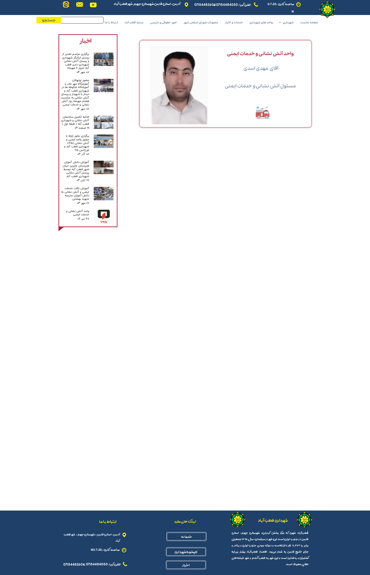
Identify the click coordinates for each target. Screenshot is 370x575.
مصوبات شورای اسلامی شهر (200, 22)
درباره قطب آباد (134, 22)
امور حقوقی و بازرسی (163, 22)
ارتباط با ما (111, 22)
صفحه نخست (309, 22)
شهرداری (288, 22)
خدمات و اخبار (234, 22)
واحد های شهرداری (261, 22)
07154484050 (227, 4)
